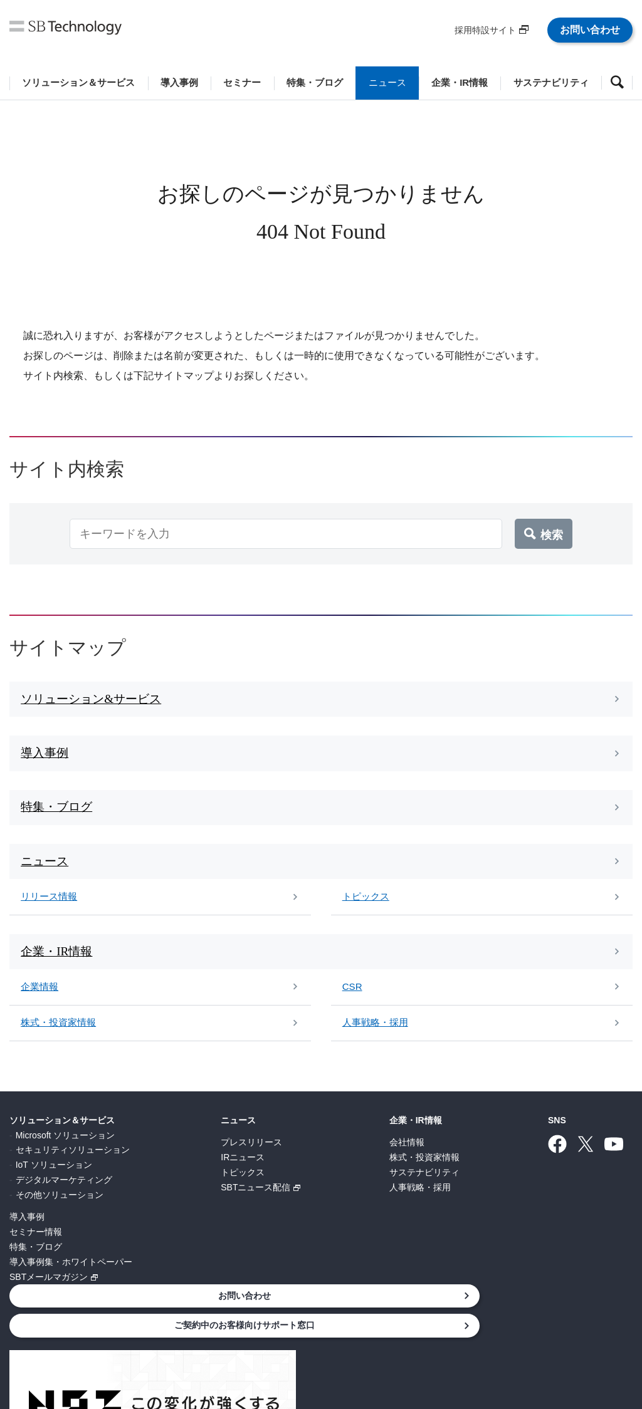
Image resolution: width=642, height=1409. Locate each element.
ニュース (170, 1138)
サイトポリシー (325, 1341)
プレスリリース (183, 1160)
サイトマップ (534, 1341)
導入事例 (27, 1235)
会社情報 (271, 1160)
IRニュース (175, 1175)
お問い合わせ (590, 29)
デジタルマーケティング (64, 1198)
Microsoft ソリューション (65, 1153)
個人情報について (117, 1341)
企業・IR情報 (280, 1138)
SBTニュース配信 (188, 1205)
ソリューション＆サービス (62, 1138)
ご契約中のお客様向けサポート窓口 (541, 1172)
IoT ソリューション (54, 1183)
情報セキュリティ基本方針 (223, 1341)
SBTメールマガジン (48, 1295)
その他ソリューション (59, 1213)
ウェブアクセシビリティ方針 (432, 1341)
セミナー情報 (35, 1250)
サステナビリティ (289, 1190)
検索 (551, 533)
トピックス (175, 1190)
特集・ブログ (35, 1265)
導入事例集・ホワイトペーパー (70, 1280)
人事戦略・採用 (284, 1205)
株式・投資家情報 (289, 1175)
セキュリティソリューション (73, 1168)
